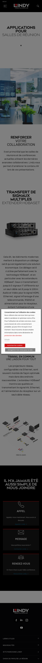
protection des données (13, 335)
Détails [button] (7, 339)
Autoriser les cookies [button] (14, 345)
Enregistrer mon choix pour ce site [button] (20, 350)
